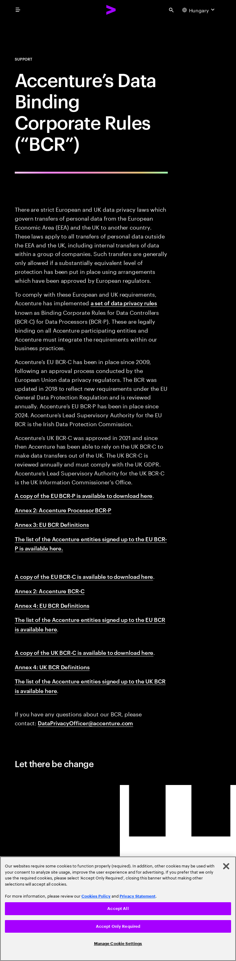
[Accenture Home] (111, 9)
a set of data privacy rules (124, 302)
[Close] (226, 866)
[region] (118, 908)
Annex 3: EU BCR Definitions (52, 524)
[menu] (17, 9)
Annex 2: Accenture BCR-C (50, 591)
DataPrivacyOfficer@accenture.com (85, 723)
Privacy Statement (137, 896)
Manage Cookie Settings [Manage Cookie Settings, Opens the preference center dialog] (118, 944)
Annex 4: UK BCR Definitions (52, 667)
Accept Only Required (118, 926)
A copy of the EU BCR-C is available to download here (84, 576)
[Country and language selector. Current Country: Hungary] (199, 9)
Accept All (117, 909)
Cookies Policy (96, 896)
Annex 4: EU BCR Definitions (52, 605)
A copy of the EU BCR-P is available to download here (83, 495)
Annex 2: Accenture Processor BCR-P (63, 510)
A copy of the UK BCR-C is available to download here (84, 652)
